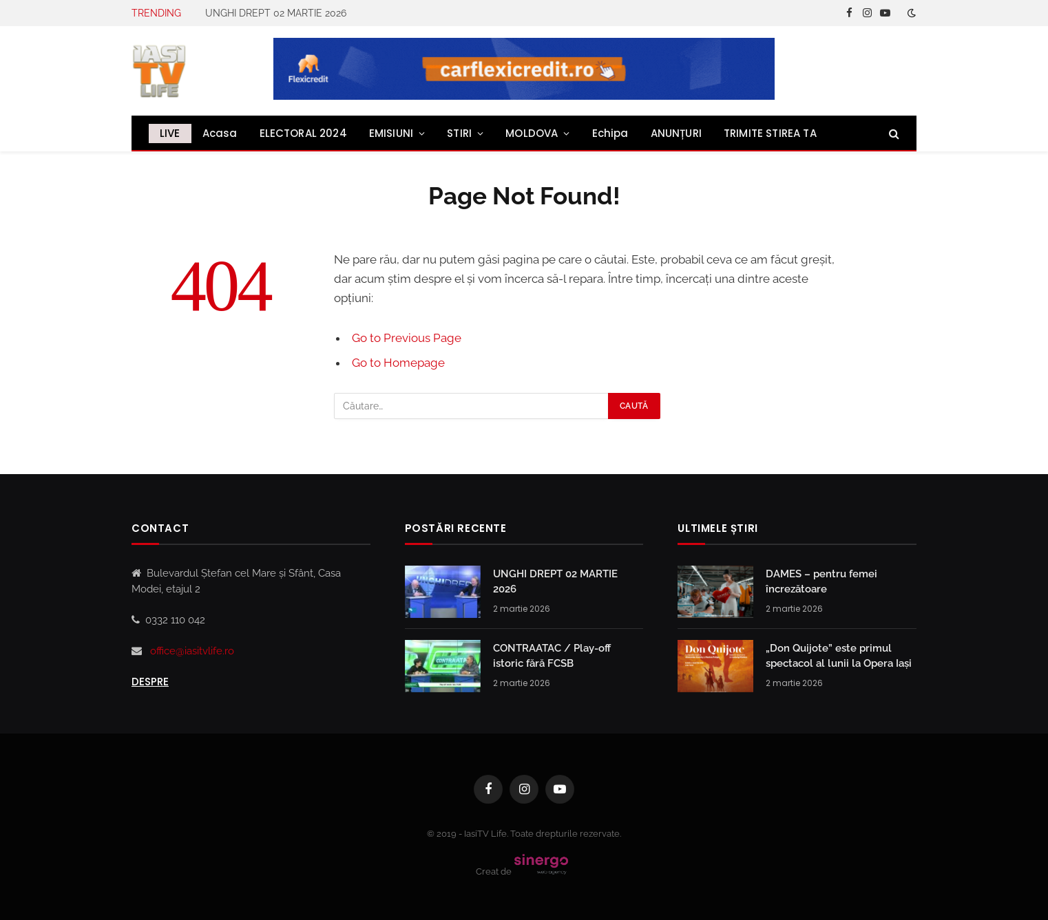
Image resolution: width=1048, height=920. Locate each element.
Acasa (220, 133)
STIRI (459, 133)
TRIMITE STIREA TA (770, 133)
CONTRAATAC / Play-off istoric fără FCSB (552, 655)
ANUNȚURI (676, 133)
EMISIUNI (391, 133)
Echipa (610, 133)
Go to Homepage (398, 363)
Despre (150, 681)
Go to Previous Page (406, 338)
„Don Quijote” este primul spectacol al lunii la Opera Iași (839, 655)
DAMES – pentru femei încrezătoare (821, 581)
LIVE (170, 133)
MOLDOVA (531, 133)
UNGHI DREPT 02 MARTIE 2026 (275, 13)
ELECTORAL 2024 (303, 133)
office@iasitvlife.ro (192, 651)
